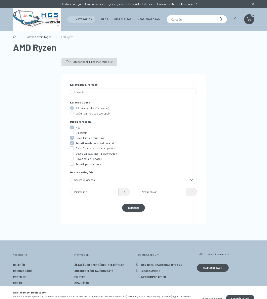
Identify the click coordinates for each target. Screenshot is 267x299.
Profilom (19, 277)
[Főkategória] (14, 37)
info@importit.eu (153, 277)
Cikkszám (81, 132)
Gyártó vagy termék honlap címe (95, 148)
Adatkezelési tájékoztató (94, 271)
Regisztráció (23, 271)
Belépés (19, 265)
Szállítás (81, 283)
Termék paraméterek (88, 164)
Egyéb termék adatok (89, 158)
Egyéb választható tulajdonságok (96, 153)
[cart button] (249, 19)
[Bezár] (253, 4)
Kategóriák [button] (81, 19)
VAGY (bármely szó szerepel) (92, 113)
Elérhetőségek (85, 289)
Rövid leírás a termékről (90, 138)
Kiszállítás (122, 19)
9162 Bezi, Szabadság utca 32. (161, 265)
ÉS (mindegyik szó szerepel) (92, 108)
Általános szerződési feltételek (99, 265)
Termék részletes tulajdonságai (95, 143)
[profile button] (235, 19)
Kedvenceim (21, 289)
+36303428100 (150, 271)
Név (78, 127)
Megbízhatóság (148, 19)
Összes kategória (82, 172)
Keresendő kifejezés (84, 84)
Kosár (17, 283)
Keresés (133, 207)
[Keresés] (197, 19)
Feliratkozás (213, 267)
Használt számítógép (38, 37)
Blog (104, 19)
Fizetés (79, 277)
